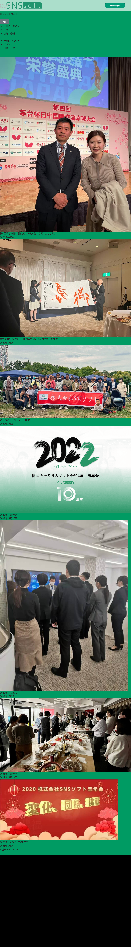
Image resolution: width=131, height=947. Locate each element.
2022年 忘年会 (8, 514)
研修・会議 (9, 33)
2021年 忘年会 (8, 773)
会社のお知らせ (11, 26)
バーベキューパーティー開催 (15, 420)
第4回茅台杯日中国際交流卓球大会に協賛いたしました (28, 233)
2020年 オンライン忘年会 (14, 842)
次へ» (15, 849)
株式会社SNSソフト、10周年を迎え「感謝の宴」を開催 (29, 339)
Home (3, 13)
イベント (8, 29)
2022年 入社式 (8, 692)
